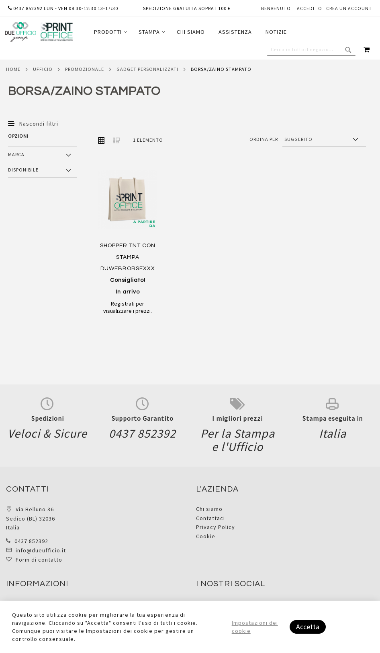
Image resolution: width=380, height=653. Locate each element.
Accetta (307, 626)
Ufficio (43, 69)
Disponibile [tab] (23, 170)
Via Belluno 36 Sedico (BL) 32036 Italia (30, 518)
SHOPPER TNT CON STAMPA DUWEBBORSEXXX (127, 268)
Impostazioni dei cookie (255, 626)
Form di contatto (39, 559)
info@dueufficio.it (41, 550)
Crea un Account (349, 8)
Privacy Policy (215, 527)
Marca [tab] (16, 154)
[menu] (190, 32)
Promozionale (84, 69)
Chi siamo (209, 508)
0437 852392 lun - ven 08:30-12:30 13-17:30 (63, 8)
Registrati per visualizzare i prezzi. (127, 307)
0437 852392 (31, 541)
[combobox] (311, 49)
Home (13, 69)
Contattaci (210, 518)
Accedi (306, 8)
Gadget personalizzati (147, 69)
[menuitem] (109, 32)
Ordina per (263, 139)
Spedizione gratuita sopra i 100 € (187, 8)
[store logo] (38, 32)
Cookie (205, 536)
